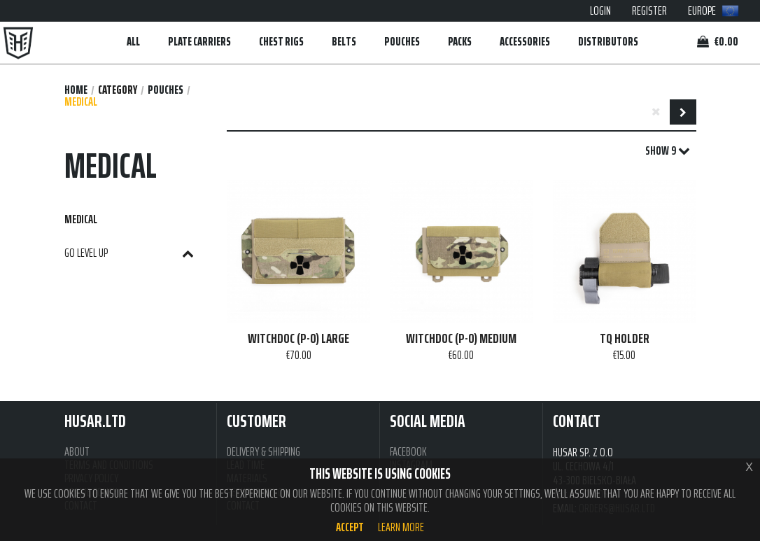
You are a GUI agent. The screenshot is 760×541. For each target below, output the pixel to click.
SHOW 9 (667, 151)
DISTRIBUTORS (608, 41)
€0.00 (717, 41)
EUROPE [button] (713, 10)
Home (75, 90)
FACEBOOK (408, 451)
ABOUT (77, 451)
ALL (133, 41)
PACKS (460, 41)
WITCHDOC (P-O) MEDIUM (461, 339)
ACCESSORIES (525, 41)
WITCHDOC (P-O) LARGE (298, 339)
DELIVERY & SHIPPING (263, 451)
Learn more (401, 527)
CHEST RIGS (281, 41)
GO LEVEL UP (129, 253)
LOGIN (600, 10)
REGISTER (649, 10)
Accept (350, 527)
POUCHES (165, 90)
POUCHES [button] (402, 41)
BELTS (344, 41)
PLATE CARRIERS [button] (199, 41)
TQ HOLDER (624, 339)
